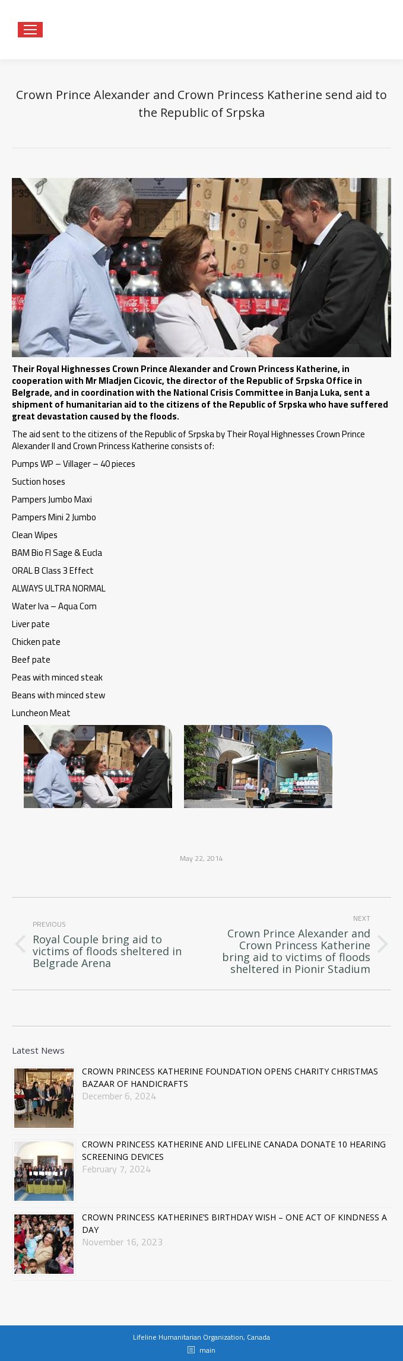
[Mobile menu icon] (30, 29)
